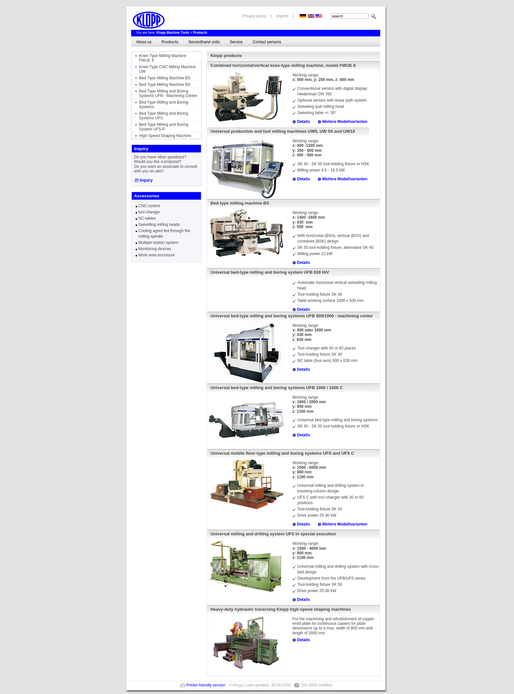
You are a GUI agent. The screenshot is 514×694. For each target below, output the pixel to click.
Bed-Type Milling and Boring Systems (163, 104)
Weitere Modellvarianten (344, 121)
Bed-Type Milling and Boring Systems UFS (163, 115)
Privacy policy (254, 16)
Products (200, 32)
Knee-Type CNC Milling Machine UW (167, 69)
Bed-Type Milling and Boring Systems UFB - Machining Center (168, 93)
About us (143, 42)
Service (236, 42)
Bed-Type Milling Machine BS (164, 78)
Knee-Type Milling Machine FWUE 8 (162, 58)
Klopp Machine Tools (172, 32)
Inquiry (146, 180)
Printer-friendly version (206, 685)
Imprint (282, 16)
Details (303, 121)
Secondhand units (204, 42)
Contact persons (266, 42)
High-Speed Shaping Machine (165, 135)
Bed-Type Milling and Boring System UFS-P (163, 126)
